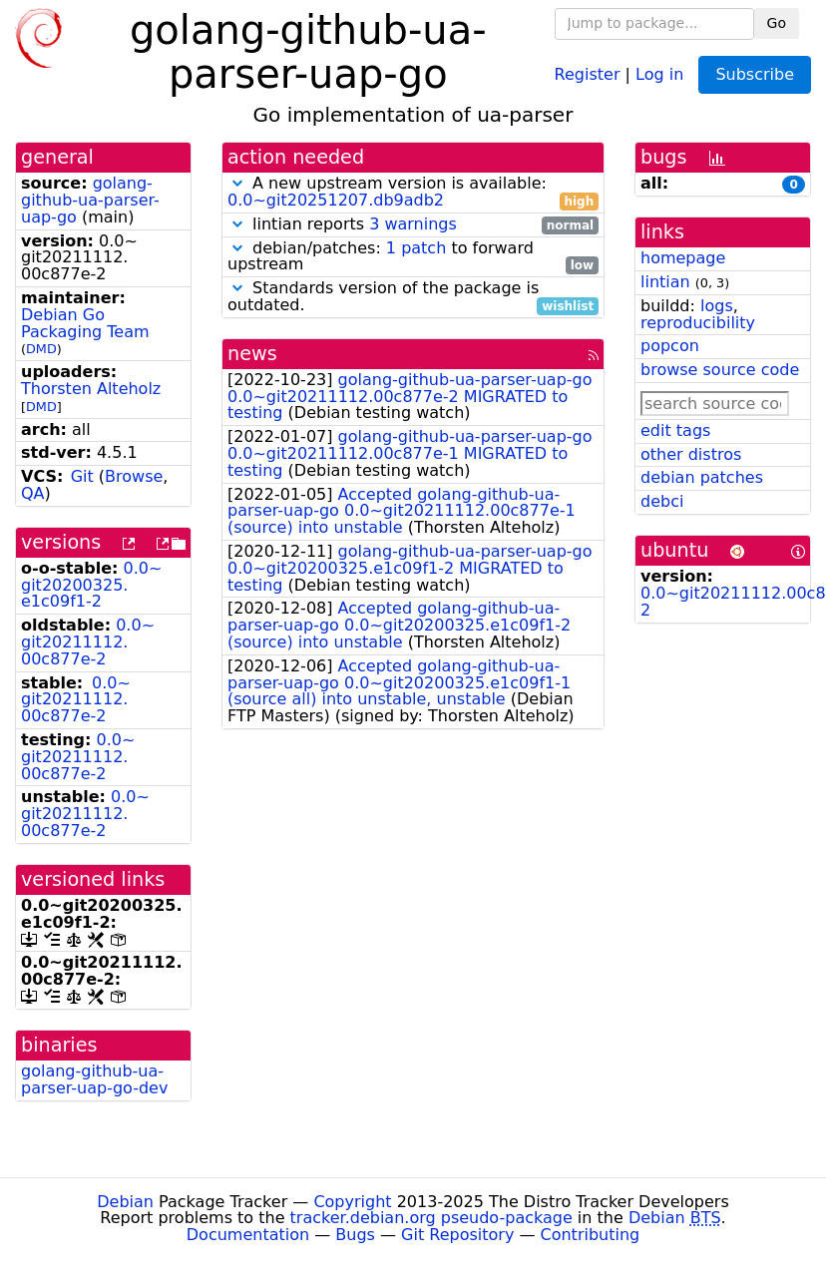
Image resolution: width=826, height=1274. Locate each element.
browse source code (719, 369)
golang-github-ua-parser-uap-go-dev (94, 1079)
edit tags (675, 430)
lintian (665, 281)
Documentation (248, 1234)
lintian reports (413, 224)
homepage (682, 257)
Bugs (355, 1234)
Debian (125, 1201)
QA (33, 493)
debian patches (701, 477)
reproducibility (697, 322)
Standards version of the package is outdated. (413, 297)
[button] (237, 183)
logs (716, 305)
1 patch (416, 247)
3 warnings (413, 223)
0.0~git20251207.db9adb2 (335, 200)
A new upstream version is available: (413, 193)
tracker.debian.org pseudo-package (431, 1217)
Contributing (590, 1234)
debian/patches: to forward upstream (413, 257)
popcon (669, 345)
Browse (134, 476)
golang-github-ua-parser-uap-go (90, 200)
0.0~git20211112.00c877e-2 (88, 642)
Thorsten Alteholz (91, 388)
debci (661, 501)
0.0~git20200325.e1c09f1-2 (91, 585)
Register (587, 73)
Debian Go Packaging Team (85, 323)
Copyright (352, 1201)
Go (776, 23)
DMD (41, 348)
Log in (659, 73)
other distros (690, 454)
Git (82, 476)
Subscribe (754, 74)
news (252, 353)
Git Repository (457, 1234)
